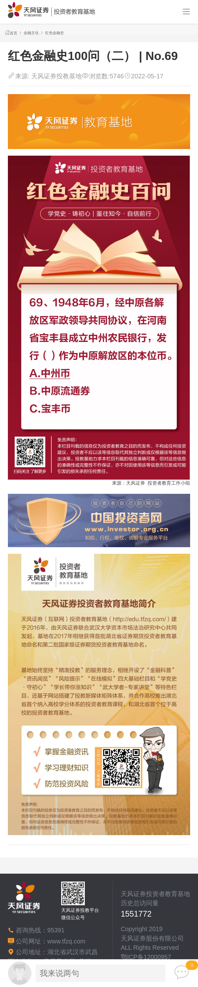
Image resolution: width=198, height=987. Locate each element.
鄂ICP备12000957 (146, 957)
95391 (55, 930)
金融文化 (31, 33)
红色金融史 (54, 33)
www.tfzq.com (66, 941)
